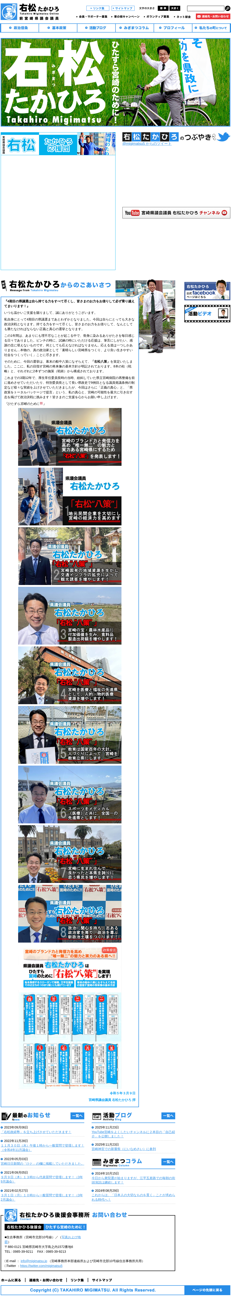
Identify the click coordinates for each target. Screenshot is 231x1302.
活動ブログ (96, 28)
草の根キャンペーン (126, 16)
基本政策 (58, 28)
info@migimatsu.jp (34, 1261)
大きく (174, 8)
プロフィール (173, 28)
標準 (163, 8)
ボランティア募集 (157, 16)
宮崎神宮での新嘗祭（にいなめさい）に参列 (124, 1149)
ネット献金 (183, 16)
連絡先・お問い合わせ (213, 16)
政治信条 (20, 28)
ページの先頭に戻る (207, 1290)
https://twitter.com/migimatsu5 (41, 1266)
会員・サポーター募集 (92, 16)
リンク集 (97, 8)
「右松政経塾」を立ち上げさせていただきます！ (36, 1132)
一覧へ (77, 1115)
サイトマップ (123, 8)
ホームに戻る (13, 1280)
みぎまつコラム (135, 28)
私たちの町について (211, 28)
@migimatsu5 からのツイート (147, 144)
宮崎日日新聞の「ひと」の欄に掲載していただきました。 (42, 1163)
